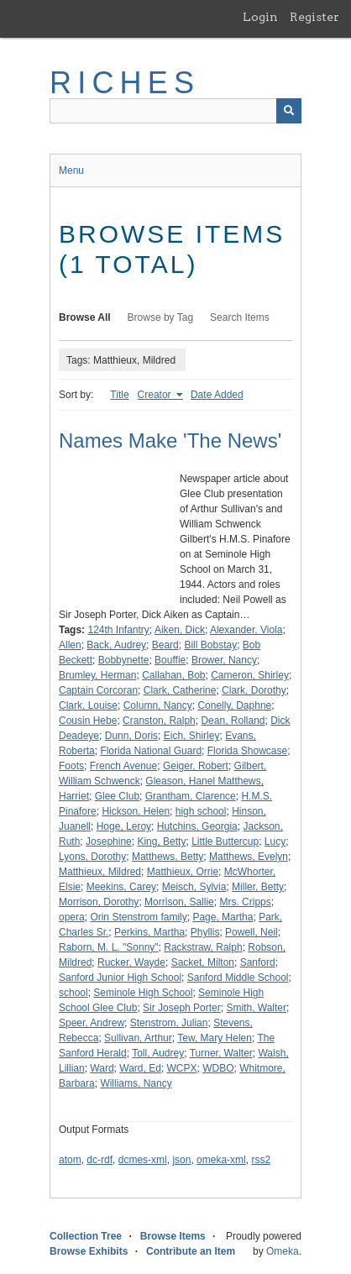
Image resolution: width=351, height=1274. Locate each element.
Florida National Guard (151, 751)
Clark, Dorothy (254, 690)
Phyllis (205, 932)
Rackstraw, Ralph (203, 947)
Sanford (257, 962)
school (73, 993)
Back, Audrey (116, 645)
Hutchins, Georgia (197, 826)
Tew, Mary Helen (214, 1038)
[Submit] (288, 110)
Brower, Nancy (224, 660)
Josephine (109, 841)
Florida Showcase (247, 751)
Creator (156, 395)
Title (119, 395)
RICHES (125, 83)
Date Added (217, 395)
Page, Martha (222, 917)
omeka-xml (221, 1160)
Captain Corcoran (98, 690)
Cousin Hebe (88, 720)
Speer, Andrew (91, 1023)
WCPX (182, 1068)
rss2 (260, 1160)
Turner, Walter (221, 1053)
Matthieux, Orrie (182, 872)
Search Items (240, 317)
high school (201, 811)
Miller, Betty (258, 887)
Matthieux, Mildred (100, 872)
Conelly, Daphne (234, 705)
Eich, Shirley (192, 736)
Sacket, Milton (202, 962)
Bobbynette (123, 660)
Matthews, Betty (167, 856)
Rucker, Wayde (131, 962)
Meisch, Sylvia (194, 887)
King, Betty (161, 841)
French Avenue (124, 766)
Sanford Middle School (238, 977)
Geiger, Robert (195, 766)
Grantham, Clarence (190, 796)
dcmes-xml (142, 1160)
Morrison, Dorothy (99, 902)
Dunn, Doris (131, 736)
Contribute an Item (190, 1251)
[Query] (175, 110)
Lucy (275, 841)
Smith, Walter (256, 1008)
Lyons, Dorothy (92, 856)
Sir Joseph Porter (182, 1008)
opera (72, 917)
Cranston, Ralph (159, 720)
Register (314, 17)
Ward (101, 1068)
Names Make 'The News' (170, 440)
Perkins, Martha (149, 932)
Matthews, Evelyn (248, 856)
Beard (165, 645)
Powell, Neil (251, 932)
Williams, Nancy (135, 1083)
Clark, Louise (88, 705)
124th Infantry (118, 630)
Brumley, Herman (97, 675)
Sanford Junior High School (120, 977)
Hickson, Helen (136, 811)
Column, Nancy (157, 705)
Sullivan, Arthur (138, 1038)
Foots (71, 766)
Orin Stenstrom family (138, 917)
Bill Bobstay (210, 645)
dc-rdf (99, 1160)
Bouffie (170, 660)
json (181, 1160)
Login (260, 17)
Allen (70, 645)
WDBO (217, 1068)
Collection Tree (86, 1236)
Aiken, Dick (180, 630)
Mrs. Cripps (244, 902)
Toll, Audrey (158, 1053)
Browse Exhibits (89, 1251)
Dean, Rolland (233, 720)
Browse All (85, 317)
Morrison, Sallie (179, 902)
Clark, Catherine (180, 690)
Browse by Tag (161, 317)
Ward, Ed (140, 1068)
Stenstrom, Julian (169, 1023)
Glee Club (117, 796)
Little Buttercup (225, 841)
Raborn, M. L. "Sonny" (109, 947)
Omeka (282, 1251)
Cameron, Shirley (250, 675)
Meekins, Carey (121, 887)
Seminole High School (142, 993)
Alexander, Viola (246, 630)
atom (70, 1160)
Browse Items (173, 1236)
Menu (71, 170)
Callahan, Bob (173, 675)
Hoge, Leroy (124, 826)
